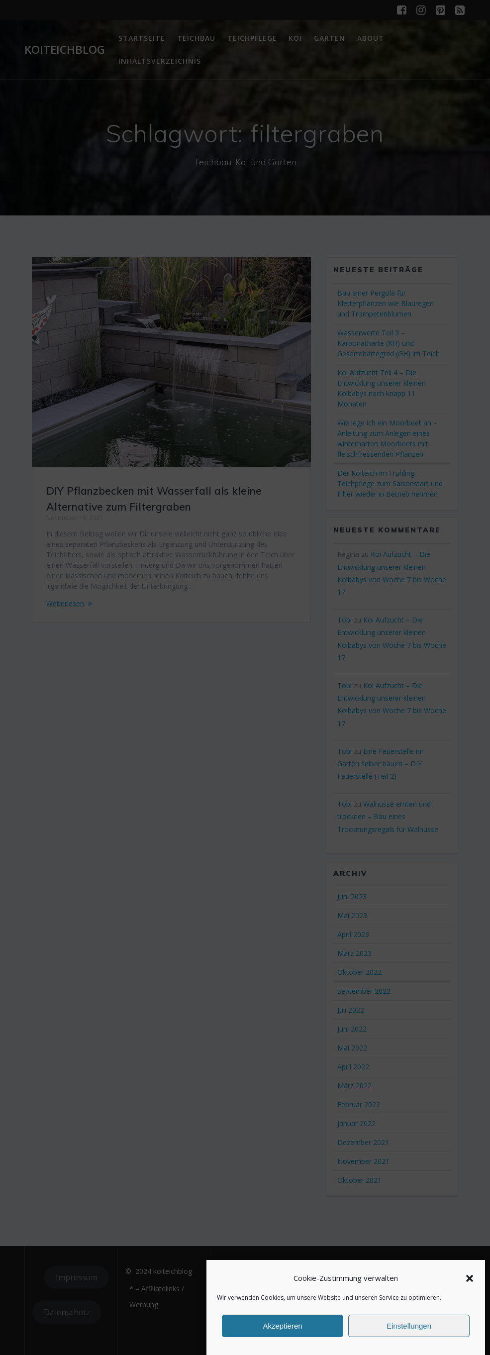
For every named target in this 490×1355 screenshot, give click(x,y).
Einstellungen (409, 1326)
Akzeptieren (282, 1326)
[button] (470, 1278)
